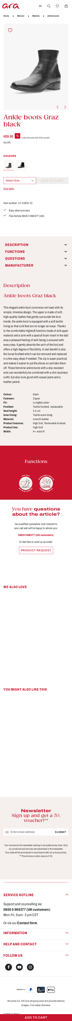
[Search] (48, 6)
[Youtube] (19, 967)
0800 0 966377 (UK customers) (36, 535)
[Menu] (40, 6)
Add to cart (36, 1017)
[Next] (65, 107)
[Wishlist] (57, 6)
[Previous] (57, 107)
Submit (60, 832)
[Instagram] (30, 967)
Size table (8, 188)
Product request (36, 550)
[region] (36, 67)
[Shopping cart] (66, 6)
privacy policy (59, 852)
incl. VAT (7, 142)
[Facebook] (8, 967)
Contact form (27, 923)
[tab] (36, 244)
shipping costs (37, 1001)
